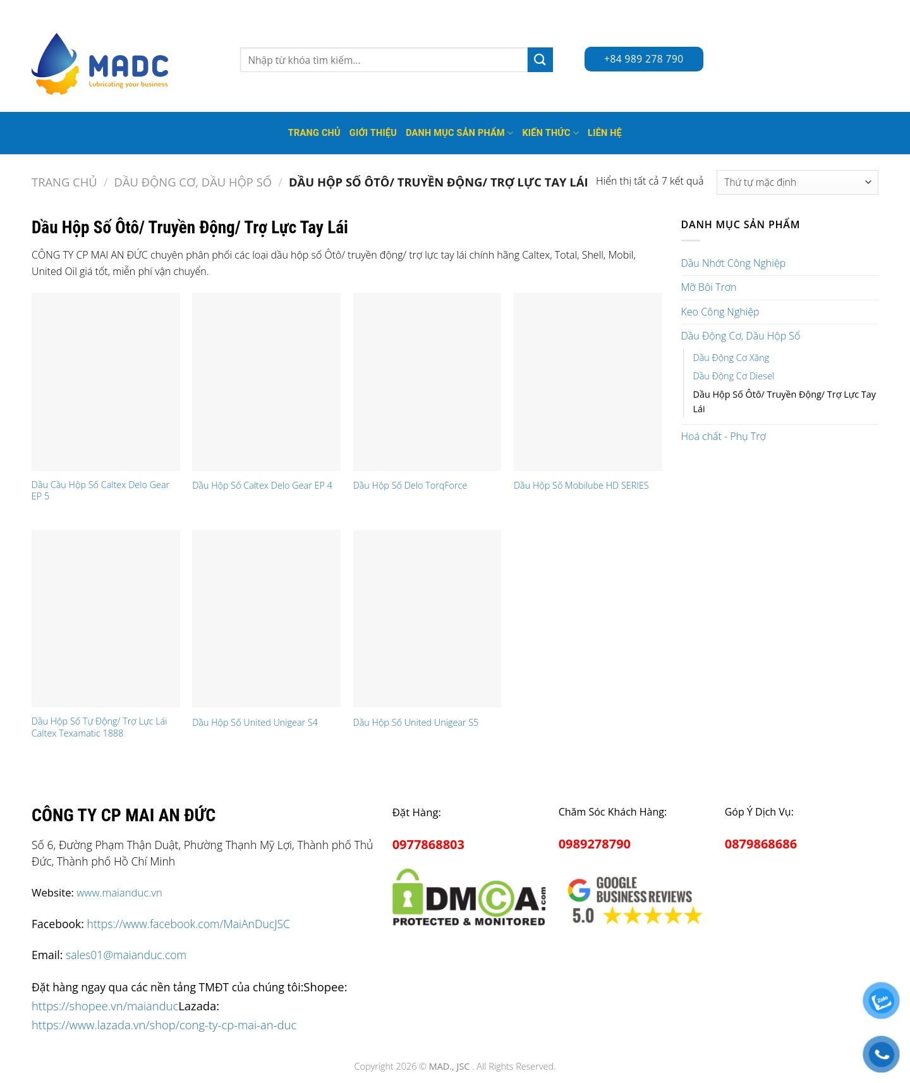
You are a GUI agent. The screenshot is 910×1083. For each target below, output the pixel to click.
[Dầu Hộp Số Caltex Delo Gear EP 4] (266, 381)
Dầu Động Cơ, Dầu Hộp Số (193, 182)
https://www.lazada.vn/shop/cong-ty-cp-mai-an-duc (164, 1024)
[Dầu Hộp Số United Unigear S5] (427, 618)
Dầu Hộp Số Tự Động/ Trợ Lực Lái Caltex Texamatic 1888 (99, 727)
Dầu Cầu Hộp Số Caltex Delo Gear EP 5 (100, 491)
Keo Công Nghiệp (720, 312)
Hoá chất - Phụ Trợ (723, 436)
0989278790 (595, 843)
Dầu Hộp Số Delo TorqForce (410, 485)
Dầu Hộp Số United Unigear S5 (416, 722)
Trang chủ (64, 182)
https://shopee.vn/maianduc (105, 1005)
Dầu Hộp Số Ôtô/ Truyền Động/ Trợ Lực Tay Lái (784, 401)
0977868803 (428, 844)
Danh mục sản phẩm (459, 133)
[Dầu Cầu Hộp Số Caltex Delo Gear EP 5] (106, 381)
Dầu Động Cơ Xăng (731, 358)
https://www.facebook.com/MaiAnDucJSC (188, 923)
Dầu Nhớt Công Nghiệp (733, 263)
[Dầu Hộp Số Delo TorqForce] (427, 381)
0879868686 (761, 843)
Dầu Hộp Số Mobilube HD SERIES (581, 485)
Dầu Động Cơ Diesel (734, 376)
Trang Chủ (314, 133)
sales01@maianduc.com (126, 954)
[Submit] (540, 59)
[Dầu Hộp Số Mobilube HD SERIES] (588, 381)
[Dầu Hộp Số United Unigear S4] (266, 618)
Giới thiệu (373, 133)
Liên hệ (605, 133)
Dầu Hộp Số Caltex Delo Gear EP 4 (262, 485)
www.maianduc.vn (119, 892)
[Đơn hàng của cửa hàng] (797, 182)
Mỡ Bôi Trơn (709, 287)
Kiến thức (550, 133)
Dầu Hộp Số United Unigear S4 (255, 722)
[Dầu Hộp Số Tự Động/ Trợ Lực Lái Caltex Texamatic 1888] (106, 618)
